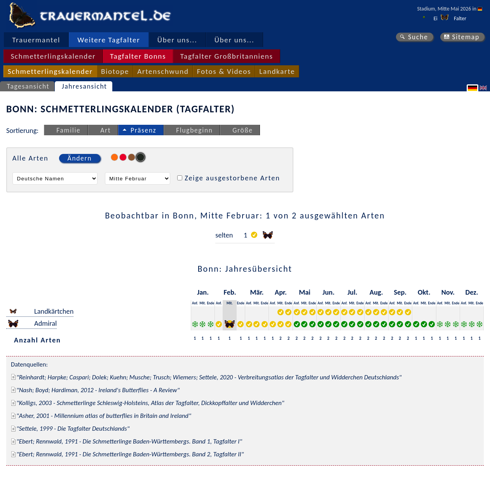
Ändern (80, 158)
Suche (418, 37)
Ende (210, 303)
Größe (242, 130)
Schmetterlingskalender (53, 56)
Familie (68, 130)
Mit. (202, 303)
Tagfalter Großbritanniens (226, 56)
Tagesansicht (28, 86)
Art (105, 130)
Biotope (115, 71)
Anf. (195, 303)
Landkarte (277, 71)
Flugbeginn (194, 130)
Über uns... (177, 39)
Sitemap (466, 37)
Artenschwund (162, 71)
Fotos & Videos (224, 71)
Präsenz (143, 130)
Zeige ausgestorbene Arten (232, 177)
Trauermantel (36, 39)
